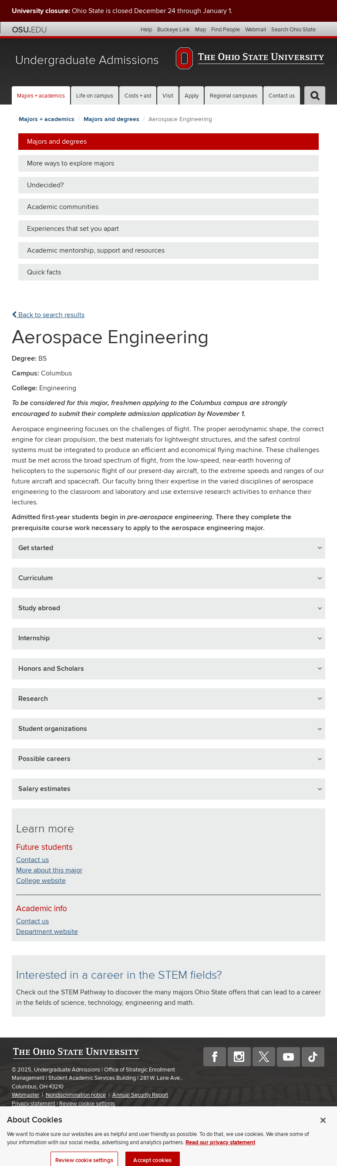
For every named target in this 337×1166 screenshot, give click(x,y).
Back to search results (48, 315)
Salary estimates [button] (44, 788)
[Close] (323, 1126)
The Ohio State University (29, 29)
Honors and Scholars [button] (51, 668)
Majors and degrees (111, 119)
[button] (314, 95)
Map (200, 29)
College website (41, 880)
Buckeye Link (173, 29)
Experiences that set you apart (73, 228)
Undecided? (45, 185)
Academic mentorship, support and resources (96, 250)
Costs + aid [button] (138, 95)
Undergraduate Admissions (87, 60)
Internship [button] (34, 638)
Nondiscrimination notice (76, 1095)
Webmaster (25, 1095)
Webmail (255, 29)
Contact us (282, 95)
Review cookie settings (87, 1104)
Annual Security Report (140, 1095)
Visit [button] (167, 95)
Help (146, 29)
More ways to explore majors (70, 163)
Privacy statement (33, 1103)
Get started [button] (35, 548)
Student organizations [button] (52, 728)
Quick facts (44, 272)
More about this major (49, 870)
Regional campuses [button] (233, 95)
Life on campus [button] (94, 95)
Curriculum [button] (35, 578)
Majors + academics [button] (41, 95)
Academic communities (62, 207)
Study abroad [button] (39, 608)
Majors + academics (46, 119)
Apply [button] (192, 95)
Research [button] (33, 698)
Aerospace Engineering (180, 119)
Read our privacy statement (220, 1148)
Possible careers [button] (44, 758)
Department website (47, 931)
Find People (225, 29)
